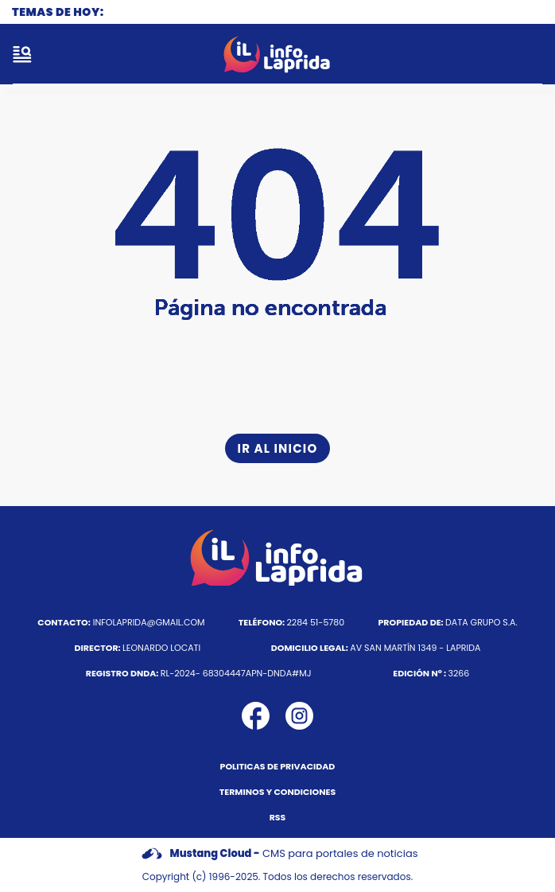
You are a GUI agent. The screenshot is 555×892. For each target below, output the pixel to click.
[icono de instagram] (299, 716)
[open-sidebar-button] (22, 54)
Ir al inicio (278, 448)
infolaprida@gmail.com (120, 622)
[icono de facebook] (256, 716)
